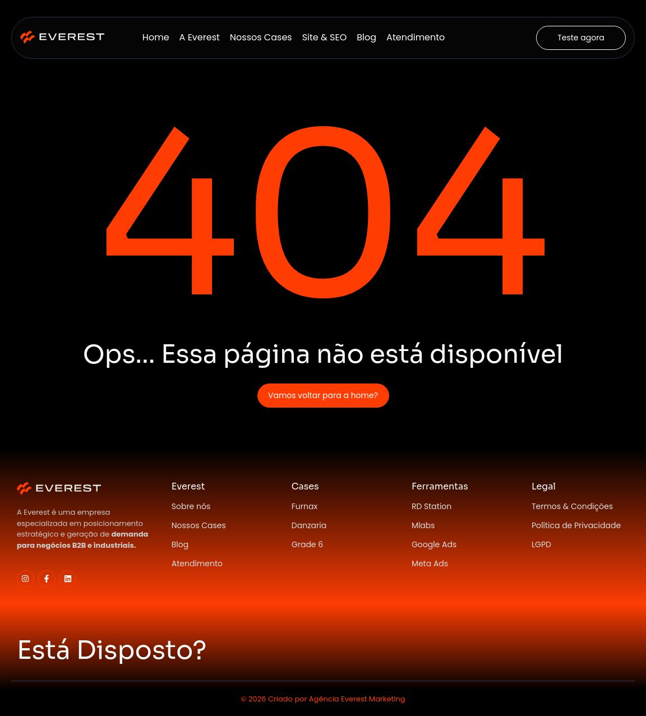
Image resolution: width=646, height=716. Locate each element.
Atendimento (415, 37)
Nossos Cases (261, 37)
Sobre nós (191, 506)
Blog (366, 37)
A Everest (199, 37)
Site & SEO (324, 37)
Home (155, 37)
